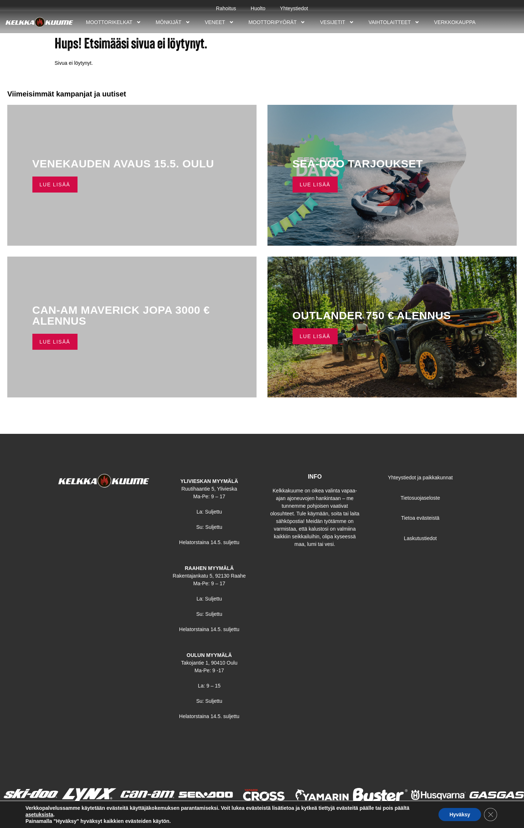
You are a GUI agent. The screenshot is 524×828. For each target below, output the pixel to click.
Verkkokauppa (455, 22)
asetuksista (39, 814)
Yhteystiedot (294, 8)
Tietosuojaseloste (420, 498)
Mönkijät (173, 22)
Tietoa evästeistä (420, 518)
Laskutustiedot (420, 538)
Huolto (258, 8)
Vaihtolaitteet (394, 22)
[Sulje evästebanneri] (490, 814)
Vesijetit (337, 22)
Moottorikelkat (113, 22)
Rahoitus (226, 8)
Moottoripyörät (277, 22)
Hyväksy (459, 814)
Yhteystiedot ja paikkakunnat (420, 477)
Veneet (219, 22)
